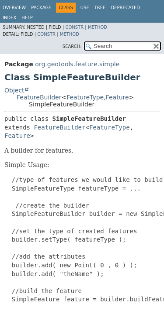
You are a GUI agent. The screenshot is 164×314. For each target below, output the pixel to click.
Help (26, 17)
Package (41, 7)
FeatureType (85, 97)
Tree (100, 7)
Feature (117, 97)
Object (14, 90)
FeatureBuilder (39, 97)
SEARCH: (72, 46)
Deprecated (125, 7)
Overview (14, 7)
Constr (74, 27)
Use (84, 7)
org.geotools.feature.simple (77, 64)
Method (97, 27)
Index (9, 17)
